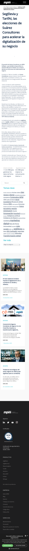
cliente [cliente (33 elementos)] (11, 195)
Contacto (5, 504)
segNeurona (6, 463)
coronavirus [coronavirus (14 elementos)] (6, 197)
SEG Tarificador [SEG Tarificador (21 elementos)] (12, 231)
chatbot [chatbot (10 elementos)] (18, 192)
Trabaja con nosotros (8, 501)
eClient (5, 476)
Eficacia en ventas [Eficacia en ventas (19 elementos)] (17, 202)
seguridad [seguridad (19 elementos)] (21, 231)
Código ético (6, 509)
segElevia (5, 461)
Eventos (5, 499)
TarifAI (4, 469)
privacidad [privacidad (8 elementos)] (14, 226)
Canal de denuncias (8, 507)
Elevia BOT (5, 474)
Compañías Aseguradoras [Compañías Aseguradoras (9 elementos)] (20, 195)
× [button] (27, 535)
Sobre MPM (6, 494)
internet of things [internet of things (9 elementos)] (21, 218)
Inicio (5, 7)
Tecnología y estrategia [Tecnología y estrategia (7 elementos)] (10, 233)
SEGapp (5, 479)
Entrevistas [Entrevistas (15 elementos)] (21, 204)
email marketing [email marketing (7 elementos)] (15, 204)
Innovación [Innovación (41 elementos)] (8, 213)
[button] (14, 548)
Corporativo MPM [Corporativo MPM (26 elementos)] (16, 197)
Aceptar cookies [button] (7, 545)
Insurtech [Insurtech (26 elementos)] (16, 213)
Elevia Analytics (7, 466)
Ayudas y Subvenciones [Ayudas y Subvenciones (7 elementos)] (7, 192)
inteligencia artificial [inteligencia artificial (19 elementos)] (13, 216)
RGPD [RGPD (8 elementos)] (10, 229)
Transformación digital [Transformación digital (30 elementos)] (12, 236)
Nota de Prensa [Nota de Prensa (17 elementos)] (14, 224)
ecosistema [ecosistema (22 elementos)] (7, 202)
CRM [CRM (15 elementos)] (4, 199)
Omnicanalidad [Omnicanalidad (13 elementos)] (7, 226)
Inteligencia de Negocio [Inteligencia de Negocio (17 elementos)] (10, 218)
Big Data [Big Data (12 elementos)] (14, 192)
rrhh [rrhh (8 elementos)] (12, 229)
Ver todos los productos (9, 484)
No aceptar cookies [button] (20, 545)
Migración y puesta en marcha (11, 527)
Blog (4, 496)
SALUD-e (5, 471)
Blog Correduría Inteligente (11, 7)
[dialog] (14, 542)
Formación (6, 524)
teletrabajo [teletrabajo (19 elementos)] (18, 233)
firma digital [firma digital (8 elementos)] (9, 206)
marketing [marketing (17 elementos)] (6, 221)
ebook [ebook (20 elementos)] (17, 199)
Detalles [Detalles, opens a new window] (23, 542)
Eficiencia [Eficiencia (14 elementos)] (5, 204)
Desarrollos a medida (8, 529)
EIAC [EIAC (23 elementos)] (10, 204)
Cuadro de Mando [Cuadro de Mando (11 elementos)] (10, 199)
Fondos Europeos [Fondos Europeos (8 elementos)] (15, 206)
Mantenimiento (7, 521)
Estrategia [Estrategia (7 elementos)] (5, 206)
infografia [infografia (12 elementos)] (14, 211)
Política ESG (6, 512)
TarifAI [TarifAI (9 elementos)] (4, 233)
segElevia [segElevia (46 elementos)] (18, 228)
